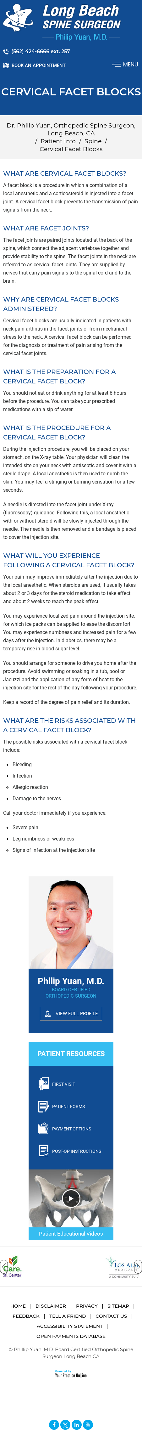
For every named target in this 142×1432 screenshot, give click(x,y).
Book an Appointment (39, 65)
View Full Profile (77, 1013)
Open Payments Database (71, 1336)
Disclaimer (51, 1306)
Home (18, 1306)
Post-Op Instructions (76, 1151)
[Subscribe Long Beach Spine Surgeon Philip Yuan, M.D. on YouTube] (88, 1425)
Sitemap (118, 1306)
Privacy (87, 1306)
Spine (93, 141)
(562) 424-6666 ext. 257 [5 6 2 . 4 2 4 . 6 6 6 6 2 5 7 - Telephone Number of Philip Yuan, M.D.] (40, 51)
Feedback (26, 1316)
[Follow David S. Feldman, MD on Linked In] (77, 1425)
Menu (126, 64)
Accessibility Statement (70, 1326)
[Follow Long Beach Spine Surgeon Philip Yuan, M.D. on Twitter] (65, 1425)
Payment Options (71, 1128)
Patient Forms (68, 1106)
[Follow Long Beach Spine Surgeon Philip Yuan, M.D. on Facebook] (54, 1425)
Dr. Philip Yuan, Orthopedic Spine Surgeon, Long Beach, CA (71, 129)
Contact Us (111, 1316)
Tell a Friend (67, 1316)
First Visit (63, 1084)
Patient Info (58, 141)
